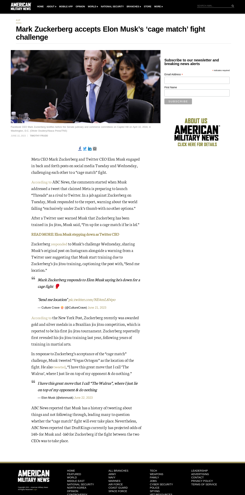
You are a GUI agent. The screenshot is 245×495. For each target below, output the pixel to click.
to (51, 317)
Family (154, 477)
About (50, 6)
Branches (133, 6)
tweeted (59, 366)
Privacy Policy (202, 480)
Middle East (76, 480)
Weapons (156, 474)
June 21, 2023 (97, 307)
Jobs (153, 480)
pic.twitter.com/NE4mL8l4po (92, 299)
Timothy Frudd (39, 135)
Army (112, 474)
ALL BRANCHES (118, 470)
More (157, 6)
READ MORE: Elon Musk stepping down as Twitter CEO (77, 234)
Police (154, 487)
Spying (155, 491)
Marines (114, 480)
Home (40, 6)
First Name (170, 87)
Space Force (117, 491)
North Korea (76, 487)
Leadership (199, 470)
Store (147, 6)
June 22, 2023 (83, 397)
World (92, 6)
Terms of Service (204, 484)
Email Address (173, 74)
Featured (74, 474)
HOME (71, 470)
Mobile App (66, 6)
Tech (153, 470)
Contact (197, 477)
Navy (111, 477)
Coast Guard (118, 487)
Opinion (80, 6)
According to (42, 182)
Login (35, 489)
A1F (18, 20)
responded (59, 243)
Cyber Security (161, 484)
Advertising (200, 474)
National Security (112, 6)
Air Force (115, 484)
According (40, 317)
